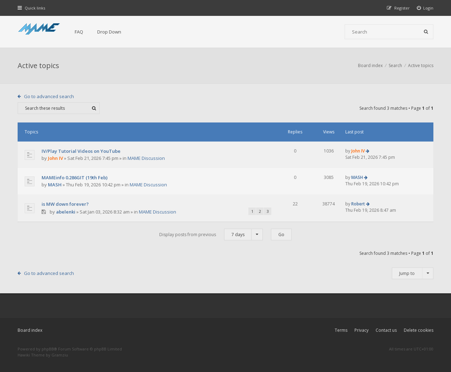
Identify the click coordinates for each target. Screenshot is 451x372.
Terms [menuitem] (341, 330)
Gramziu (59, 355)
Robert (358, 204)
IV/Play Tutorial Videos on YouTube (81, 151)
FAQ (79, 32)
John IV (55, 158)
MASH (55, 184)
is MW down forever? (65, 204)
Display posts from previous (211, 234)
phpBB (48, 349)
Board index (30, 330)
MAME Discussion (146, 158)
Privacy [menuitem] (361, 330)
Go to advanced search (49, 96)
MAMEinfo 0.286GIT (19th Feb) (74, 177)
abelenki (65, 212)
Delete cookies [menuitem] (418, 330)
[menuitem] (425, 8)
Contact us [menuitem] (386, 330)
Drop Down (109, 32)
